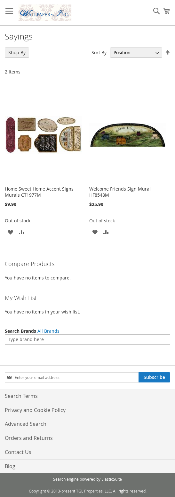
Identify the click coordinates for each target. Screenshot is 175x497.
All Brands (48, 331)
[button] (10, 231)
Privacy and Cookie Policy (35, 410)
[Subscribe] (154, 377)
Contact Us (18, 452)
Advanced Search (25, 423)
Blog (10, 466)
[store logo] (45, 12)
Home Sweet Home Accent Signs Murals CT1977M (39, 192)
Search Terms (21, 395)
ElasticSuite (111, 479)
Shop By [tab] (17, 52)
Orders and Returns (29, 437)
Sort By (99, 52)
